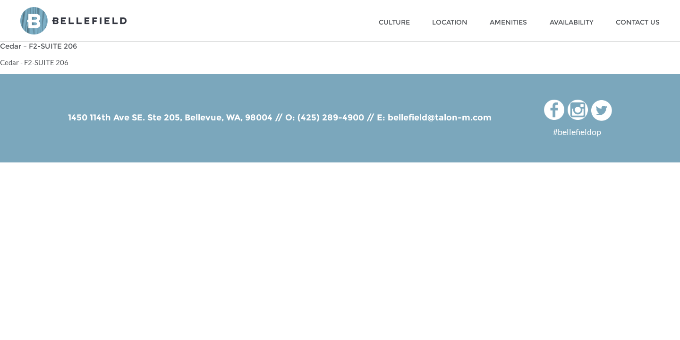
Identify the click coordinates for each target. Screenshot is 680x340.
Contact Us (638, 22)
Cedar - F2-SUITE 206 (34, 62)
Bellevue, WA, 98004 (228, 117)
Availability (572, 22)
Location (450, 22)
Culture (394, 22)
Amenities (508, 22)
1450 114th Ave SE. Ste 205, (126, 117)
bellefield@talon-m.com (440, 117)
